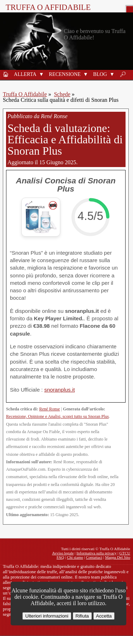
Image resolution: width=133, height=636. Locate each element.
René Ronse (49, 409)
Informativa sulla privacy (97, 553)
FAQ (60, 557)
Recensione (65, 74)
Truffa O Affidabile (48, 7)
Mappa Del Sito (117, 557)
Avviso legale (63, 553)
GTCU (125, 553)
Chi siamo (75, 557)
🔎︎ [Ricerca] (123, 74)
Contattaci (94, 557)
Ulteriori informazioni (46, 616)
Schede (62, 94)
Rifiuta (82, 616)
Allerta (25, 74)
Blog (100, 74)
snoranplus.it (59, 390)
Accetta (104, 616)
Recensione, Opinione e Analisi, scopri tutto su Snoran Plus (57, 416)
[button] (41, 74)
